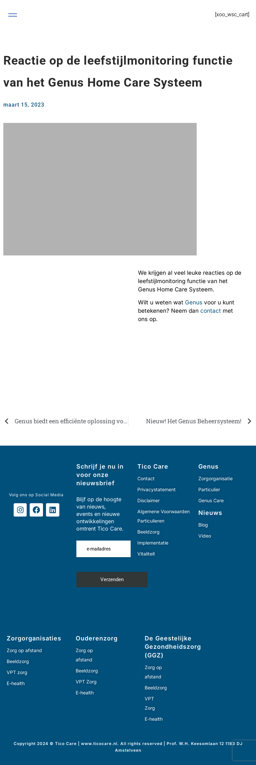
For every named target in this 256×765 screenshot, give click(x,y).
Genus (193, 302)
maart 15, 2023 (23, 105)
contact (210, 310)
